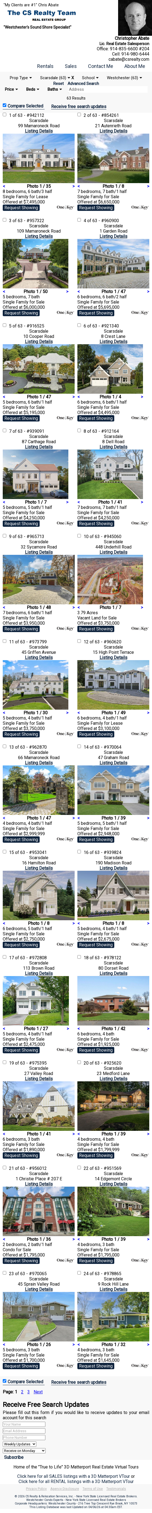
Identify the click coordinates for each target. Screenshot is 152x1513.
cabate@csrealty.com (129, 59)
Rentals (45, 66)
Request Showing (21, 207)
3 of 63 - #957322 (26, 220)
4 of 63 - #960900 (101, 220)
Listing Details (39, 131)
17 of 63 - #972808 (28, 957)
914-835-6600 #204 (129, 48)
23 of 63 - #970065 (28, 1273)
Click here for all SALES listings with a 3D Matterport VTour (73, 1476)
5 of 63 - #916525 (26, 326)
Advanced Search (83, 83)
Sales (71, 66)
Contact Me (100, 66)
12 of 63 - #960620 (102, 641)
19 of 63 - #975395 (28, 1063)
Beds (30, 89)
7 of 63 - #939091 (26, 431)
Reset (58, 83)
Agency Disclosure (64, 1489)
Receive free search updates (78, 106)
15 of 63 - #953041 (28, 852)
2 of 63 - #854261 (101, 115)
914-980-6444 (135, 54)
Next (38, 1392)
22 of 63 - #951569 (102, 1168)
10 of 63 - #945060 (102, 536)
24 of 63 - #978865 (102, 1273)
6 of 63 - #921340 (101, 326)
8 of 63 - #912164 (101, 431)
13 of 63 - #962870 (28, 747)
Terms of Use (93, 1489)
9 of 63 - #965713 (26, 536)
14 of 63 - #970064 (102, 747)
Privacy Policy (36, 1489)
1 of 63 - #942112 (26, 115)
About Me (134, 66)
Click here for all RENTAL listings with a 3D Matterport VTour (76, 1481)
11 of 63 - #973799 (28, 641)
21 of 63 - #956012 (28, 1168)
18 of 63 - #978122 (102, 957)
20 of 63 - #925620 (102, 1063)
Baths (53, 89)
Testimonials (116, 1489)
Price (9, 89)
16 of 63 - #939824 (102, 852)
